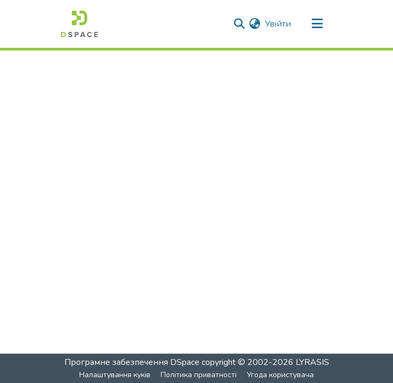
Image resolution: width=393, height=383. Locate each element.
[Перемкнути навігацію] (317, 24)
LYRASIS (312, 362)
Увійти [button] (278, 24)
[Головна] (79, 24)
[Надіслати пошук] (239, 24)
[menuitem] (255, 24)
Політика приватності (199, 375)
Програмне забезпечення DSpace (131, 362)
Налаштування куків (114, 375)
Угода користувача (280, 375)
